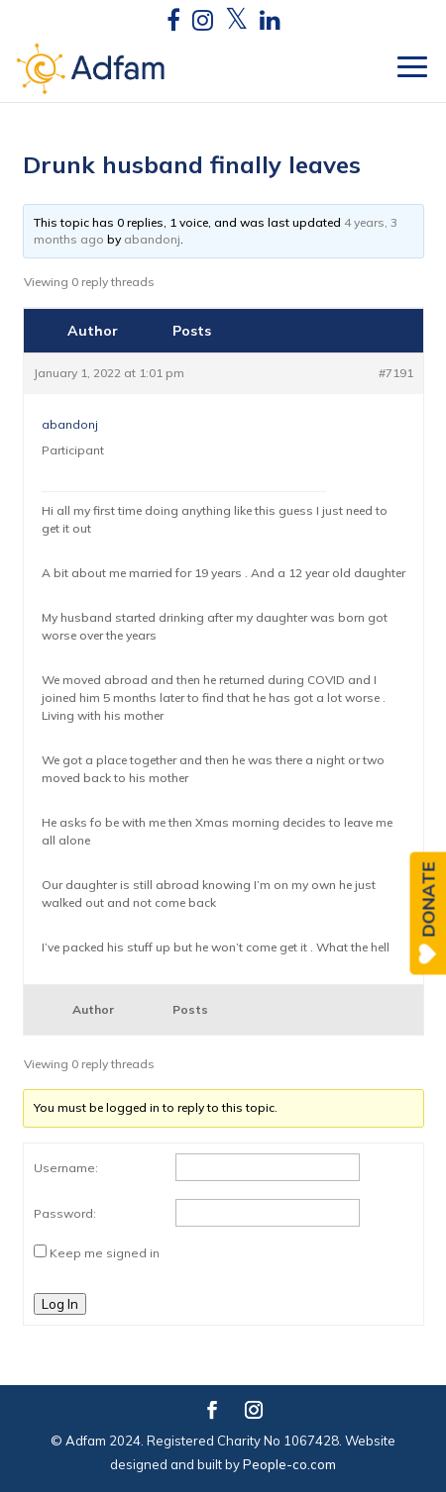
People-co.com (289, 1464)
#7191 (396, 372)
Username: (66, 1167)
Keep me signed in (105, 1252)
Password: (65, 1213)
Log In (60, 1304)
